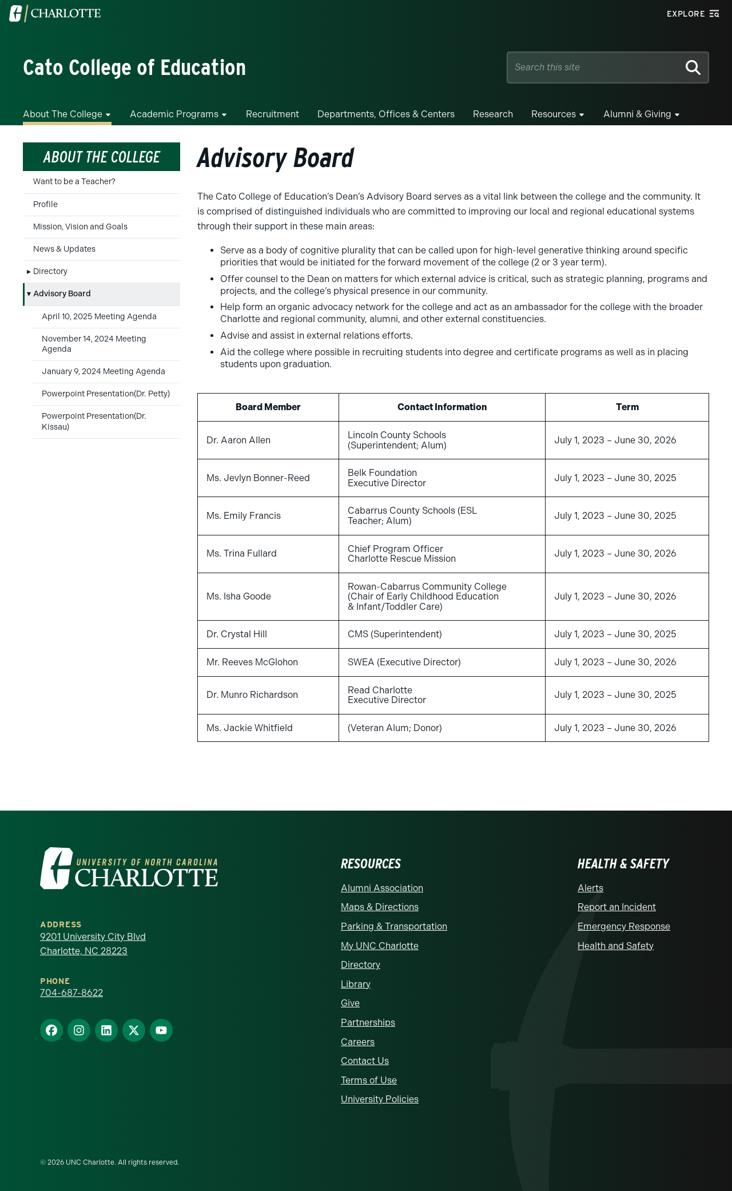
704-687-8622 (71, 992)
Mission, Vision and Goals (80, 227)
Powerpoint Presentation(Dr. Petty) (106, 394)
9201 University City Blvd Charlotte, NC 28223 (93, 944)
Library (356, 984)
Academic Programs (174, 114)
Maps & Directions (380, 907)
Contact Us (365, 1060)
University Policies (380, 1099)
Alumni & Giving (637, 114)
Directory (50, 271)
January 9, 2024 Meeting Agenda (103, 371)
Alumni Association (382, 888)
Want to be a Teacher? (74, 181)
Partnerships (368, 1022)
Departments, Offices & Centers (386, 114)
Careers (358, 1042)
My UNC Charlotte (380, 945)
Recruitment (272, 114)
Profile (45, 204)
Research (493, 114)
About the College (62, 114)
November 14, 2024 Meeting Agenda (94, 344)
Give (350, 1003)
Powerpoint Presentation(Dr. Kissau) (94, 421)
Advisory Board (62, 294)
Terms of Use (369, 1080)
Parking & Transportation (394, 926)
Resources (553, 114)
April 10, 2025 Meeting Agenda (99, 316)
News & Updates (64, 249)
